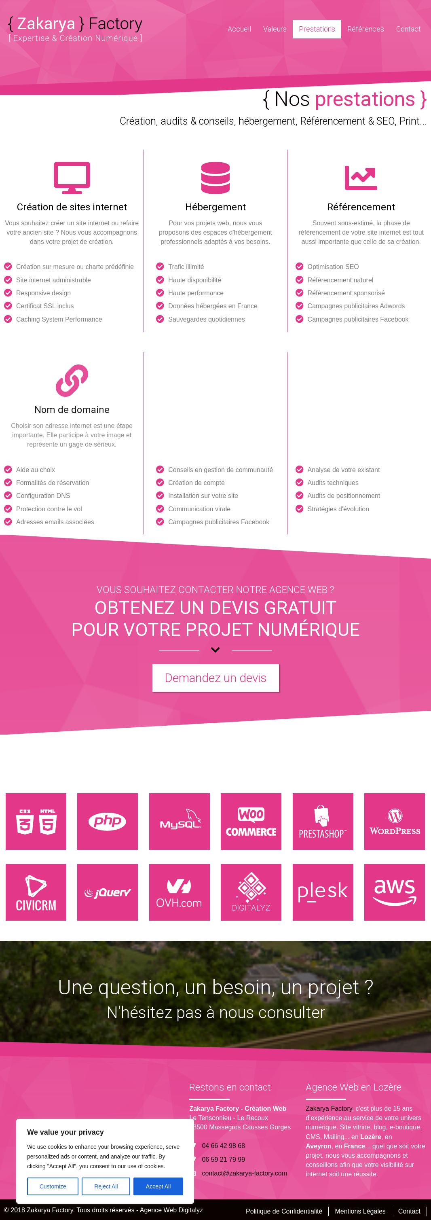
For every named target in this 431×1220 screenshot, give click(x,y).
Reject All (106, 1186)
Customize (53, 1186)
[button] (215, 678)
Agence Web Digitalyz (171, 1210)
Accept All (158, 1186)
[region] (105, 1161)
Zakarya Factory (329, 1108)
